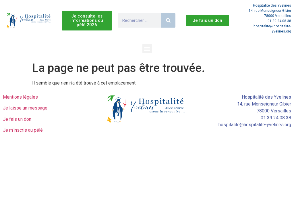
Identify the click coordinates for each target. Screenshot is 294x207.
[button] (147, 48)
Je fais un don (17, 119)
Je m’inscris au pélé (23, 130)
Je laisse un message (25, 108)
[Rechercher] (168, 20)
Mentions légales (20, 97)
